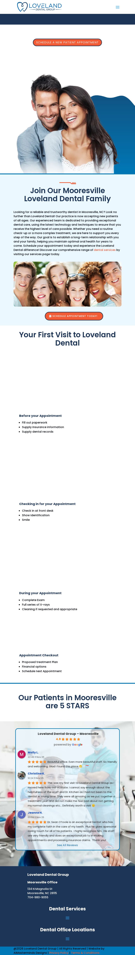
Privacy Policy (59, 953)
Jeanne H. (35, 813)
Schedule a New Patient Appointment (67, 42)
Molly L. (33, 752)
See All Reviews (67, 845)
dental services (105, 250)
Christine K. (36, 774)
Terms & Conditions (85, 953)
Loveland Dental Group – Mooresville (68, 733)
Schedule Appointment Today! (74, 316)
